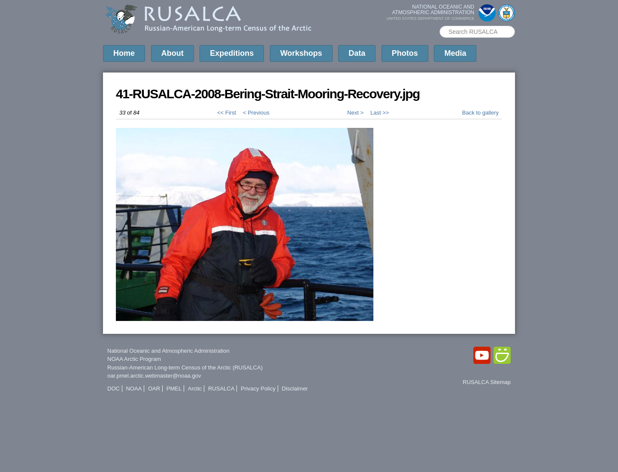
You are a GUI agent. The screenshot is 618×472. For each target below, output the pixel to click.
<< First (226, 112)
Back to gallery (480, 112)
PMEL (174, 388)
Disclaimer (295, 388)
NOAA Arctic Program (134, 359)
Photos (405, 53)
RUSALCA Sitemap (487, 382)
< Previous (256, 112)
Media (455, 53)
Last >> (379, 112)
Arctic (195, 388)
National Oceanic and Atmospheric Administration (168, 351)
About (172, 53)
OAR (154, 388)
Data (356, 53)
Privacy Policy (258, 388)
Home (124, 53)
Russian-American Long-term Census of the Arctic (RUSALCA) (185, 367)
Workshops (301, 53)
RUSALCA (221, 388)
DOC (113, 388)
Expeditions (232, 53)
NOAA (134, 388)
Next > (355, 112)
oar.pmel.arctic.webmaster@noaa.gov (154, 375)
